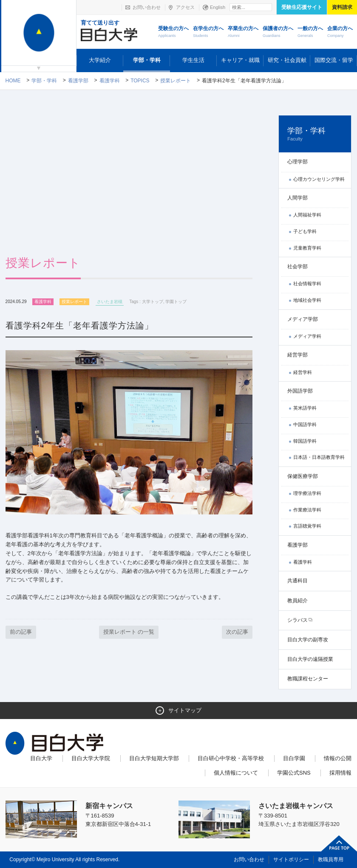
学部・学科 (147, 60)
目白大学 (41, 758)
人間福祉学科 (307, 214)
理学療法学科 (307, 493)
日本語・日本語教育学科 (319, 457)
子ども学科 (305, 231)
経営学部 (297, 355)
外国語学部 (300, 391)
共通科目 (297, 581)
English (217, 7)
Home (13, 81)
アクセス (185, 7)
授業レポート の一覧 (129, 632)
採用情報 (340, 773)
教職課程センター (307, 679)
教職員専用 (330, 859)
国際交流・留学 (333, 60)
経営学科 (302, 372)
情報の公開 (337, 758)
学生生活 (193, 60)
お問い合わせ (147, 7)
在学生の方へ (208, 32)
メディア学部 (302, 319)
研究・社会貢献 (287, 60)
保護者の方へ (278, 32)
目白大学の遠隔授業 (310, 659)
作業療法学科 (307, 509)
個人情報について (236, 773)
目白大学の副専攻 (307, 640)
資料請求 (342, 7)
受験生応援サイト (301, 7)
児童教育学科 (307, 247)
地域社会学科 (307, 300)
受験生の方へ (173, 32)
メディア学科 (307, 336)
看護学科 (109, 81)
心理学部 (297, 162)
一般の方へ (310, 32)
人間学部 (297, 198)
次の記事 (237, 632)
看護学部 (78, 81)
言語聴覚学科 (307, 525)
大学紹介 (100, 60)
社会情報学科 (307, 283)
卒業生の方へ (243, 32)
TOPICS (139, 81)
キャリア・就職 (240, 60)
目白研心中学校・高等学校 (231, 758)
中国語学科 (305, 424)
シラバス (297, 620)
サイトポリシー (291, 859)
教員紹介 (297, 601)
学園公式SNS (294, 773)
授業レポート (175, 81)
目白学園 (294, 758)
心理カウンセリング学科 (319, 179)
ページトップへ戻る (339, 843)
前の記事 (21, 632)
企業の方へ (340, 32)
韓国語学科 (305, 441)
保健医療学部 (302, 476)
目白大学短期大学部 (154, 758)
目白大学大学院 (90, 758)
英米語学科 (305, 407)
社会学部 (297, 267)
